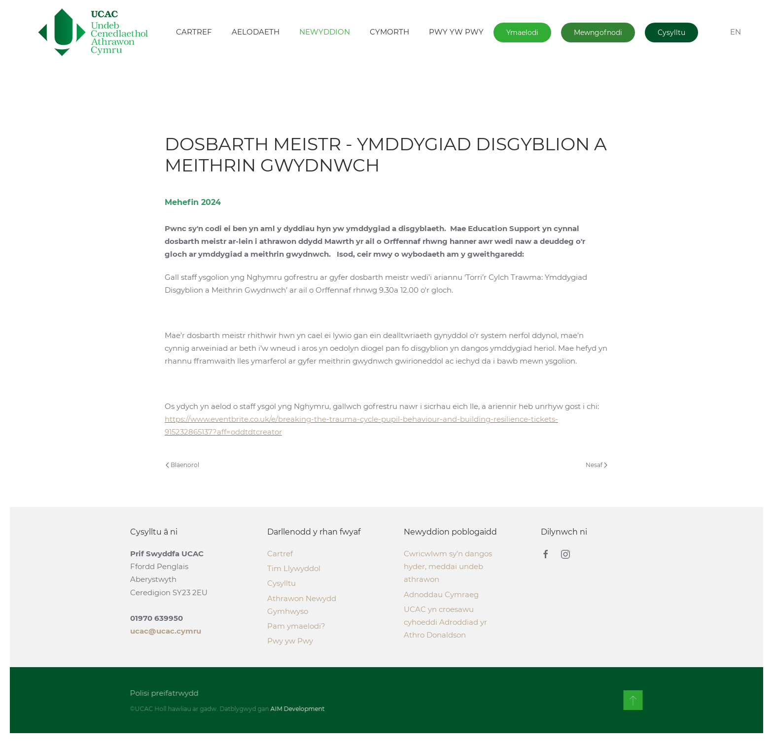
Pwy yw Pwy (290, 640)
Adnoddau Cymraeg (441, 594)
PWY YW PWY (456, 31)
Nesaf (596, 465)
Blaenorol (182, 465)
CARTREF (194, 31)
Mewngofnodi (598, 32)
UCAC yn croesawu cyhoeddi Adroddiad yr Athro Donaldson (445, 622)
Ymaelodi (522, 32)
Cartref (280, 553)
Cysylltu (671, 32)
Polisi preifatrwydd (163, 693)
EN (735, 31)
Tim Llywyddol (293, 568)
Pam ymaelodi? (296, 626)
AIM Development (297, 708)
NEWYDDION (324, 31)
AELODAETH (256, 31)
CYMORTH (389, 31)
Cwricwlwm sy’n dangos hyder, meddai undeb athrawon (448, 566)
